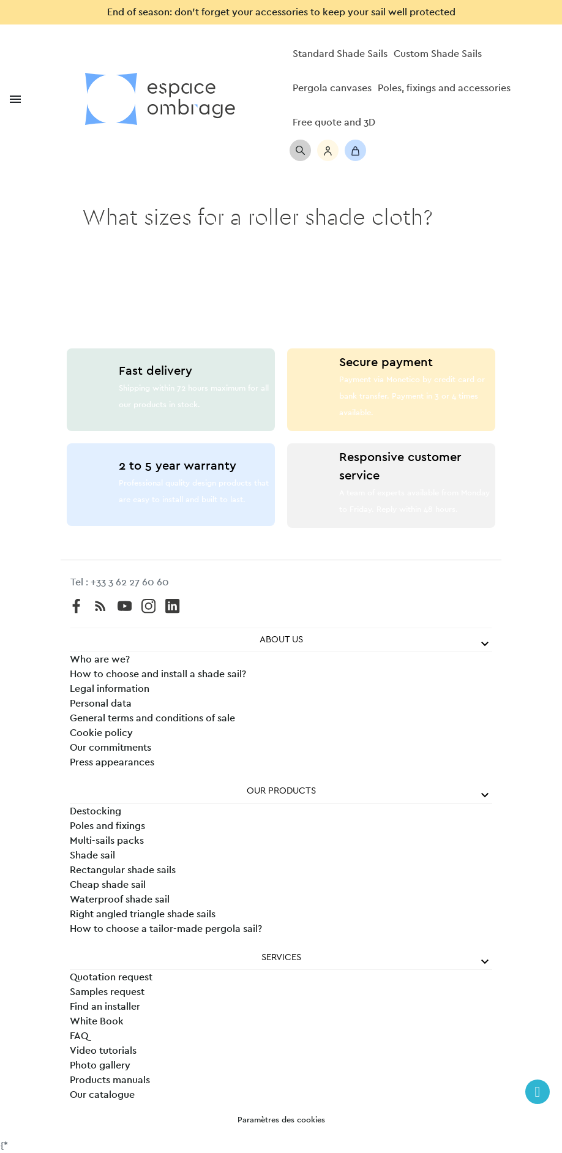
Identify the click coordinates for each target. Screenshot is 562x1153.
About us (281, 639)
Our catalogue (102, 1095)
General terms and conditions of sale (152, 718)
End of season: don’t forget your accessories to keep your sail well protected (281, 12)
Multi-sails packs (107, 841)
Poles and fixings (107, 826)
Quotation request (111, 977)
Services (281, 957)
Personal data (101, 703)
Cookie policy (101, 733)
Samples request (107, 992)
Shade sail (92, 855)
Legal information (109, 689)
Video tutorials (103, 1051)
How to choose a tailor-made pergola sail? (166, 929)
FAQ (79, 1036)
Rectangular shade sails (123, 870)
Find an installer (105, 1007)
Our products (281, 790)
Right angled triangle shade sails (142, 914)
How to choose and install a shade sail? (158, 674)
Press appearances (112, 762)
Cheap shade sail (108, 885)
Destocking (95, 811)
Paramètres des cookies (281, 1120)
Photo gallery (100, 1065)
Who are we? (100, 659)
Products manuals (110, 1080)
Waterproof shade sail (120, 899)
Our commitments (110, 748)
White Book (97, 1021)
